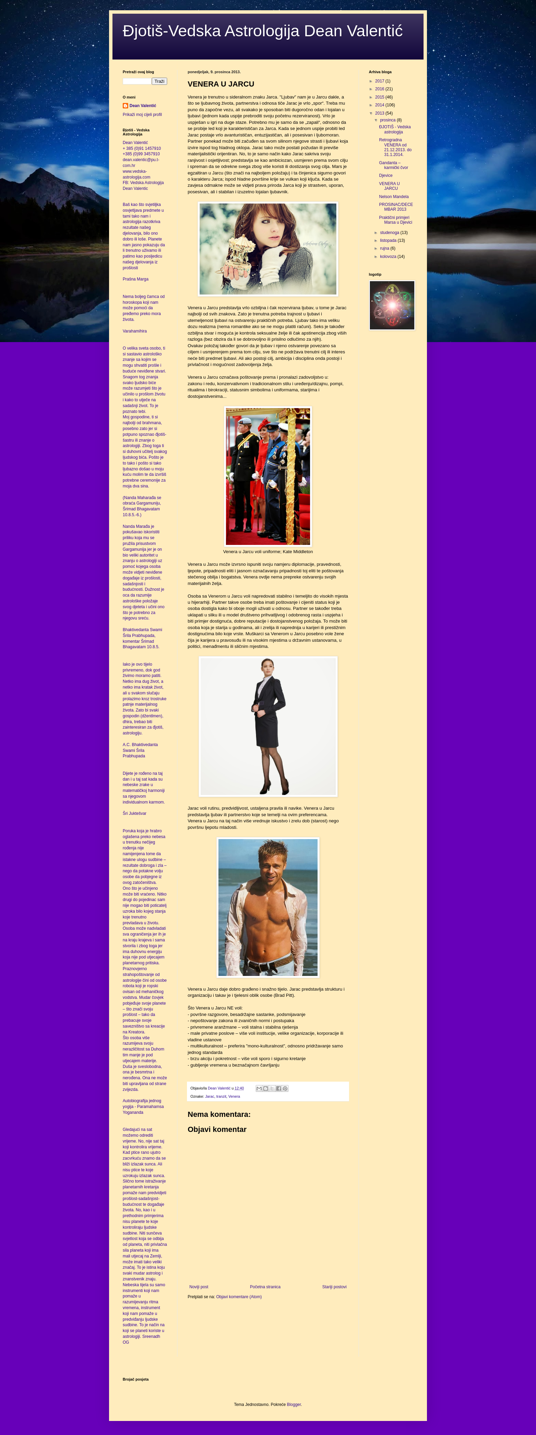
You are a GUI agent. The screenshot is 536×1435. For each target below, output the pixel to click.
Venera (234, 1096)
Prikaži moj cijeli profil (142, 114)
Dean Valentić (143, 105)
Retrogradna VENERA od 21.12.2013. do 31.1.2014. (395, 147)
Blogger (294, 1404)
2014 (380, 105)
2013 (380, 113)
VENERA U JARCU (389, 186)
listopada (389, 240)
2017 (380, 81)
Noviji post (198, 1286)
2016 (380, 89)
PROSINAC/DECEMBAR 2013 (396, 207)
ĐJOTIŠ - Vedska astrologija (395, 129)
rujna (385, 248)
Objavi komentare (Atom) (239, 1296)
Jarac (209, 1096)
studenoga (390, 232)
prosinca (388, 120)
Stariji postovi (334, 1286)
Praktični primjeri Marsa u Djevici (395, 220)
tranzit (221, 1096)
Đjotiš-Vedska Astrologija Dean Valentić (263, 31)
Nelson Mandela (394, 196)
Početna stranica (265, 1286)
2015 (380, 97)
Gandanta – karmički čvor (393, 165)
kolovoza (389, 256)
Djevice (385, 175)
